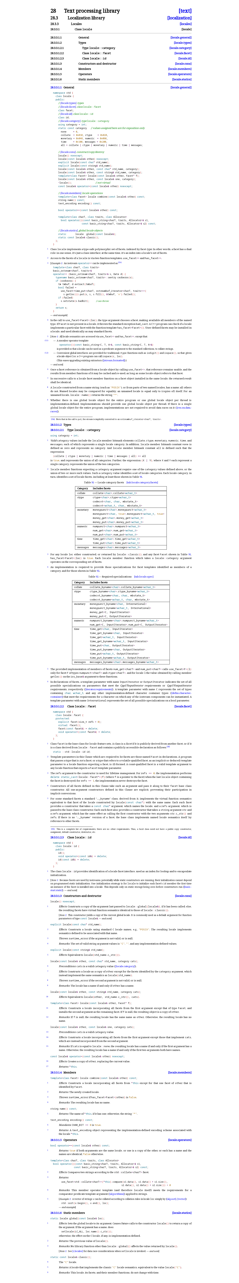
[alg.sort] (171, 1199)
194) (53, 419)
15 (47, 1046)
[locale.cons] (183, 63)
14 (47, 1037)
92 (98, 570)
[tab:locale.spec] (143, 576)
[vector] (181, 1199)
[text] (185, 10)
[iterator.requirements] (98, 689)
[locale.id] (185, 58)
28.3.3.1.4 (56, 68)
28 (53, 10)
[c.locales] (77, 1251)
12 (47, 1017)
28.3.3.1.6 (56, 79)
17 (47, 1066)
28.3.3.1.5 (56, 74)
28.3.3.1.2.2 (57, 53)
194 (120, 262)
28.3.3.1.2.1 (57, 48)
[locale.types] (183, 42)
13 (47, 1032)
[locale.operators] (180, 74)
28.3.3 (54, 23)
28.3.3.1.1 (56, 37)
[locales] (186, 23)
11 (47, 1008)
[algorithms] (116, 1194)
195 (168, 746)
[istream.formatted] (114, 360)
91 (141, 476)
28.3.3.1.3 (56, 63)
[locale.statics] (182, 79)
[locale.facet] (183, 53)
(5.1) (46, 340)
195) (53, 829)
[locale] (186, 29)
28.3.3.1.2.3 (57, 58)
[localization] (179, 18)
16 (47, 1061)
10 (47, 996)
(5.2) (46, 353)
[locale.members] (180, 68)
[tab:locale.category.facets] (142, 482)
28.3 (54, 18)
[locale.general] (181, 37)
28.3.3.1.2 (56, 42)
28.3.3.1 (55, 29)
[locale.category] (180, 48)
